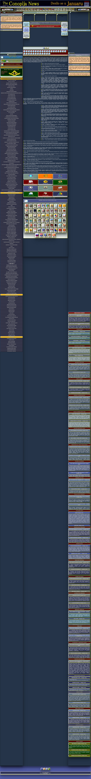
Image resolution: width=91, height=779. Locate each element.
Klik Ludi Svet (60, 176)
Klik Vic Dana (45, 176)
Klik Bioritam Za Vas (60, 194)
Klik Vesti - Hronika (60, 188)
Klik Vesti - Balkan (31, 182)
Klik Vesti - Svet (60, 182)
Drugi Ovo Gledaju (45, 188)
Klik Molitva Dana (30, 176)
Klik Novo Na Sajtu (45, 194)
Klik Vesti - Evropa (31, 194)
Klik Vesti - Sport (30, 188)
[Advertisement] (11, 41)
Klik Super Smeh (45, 182)
